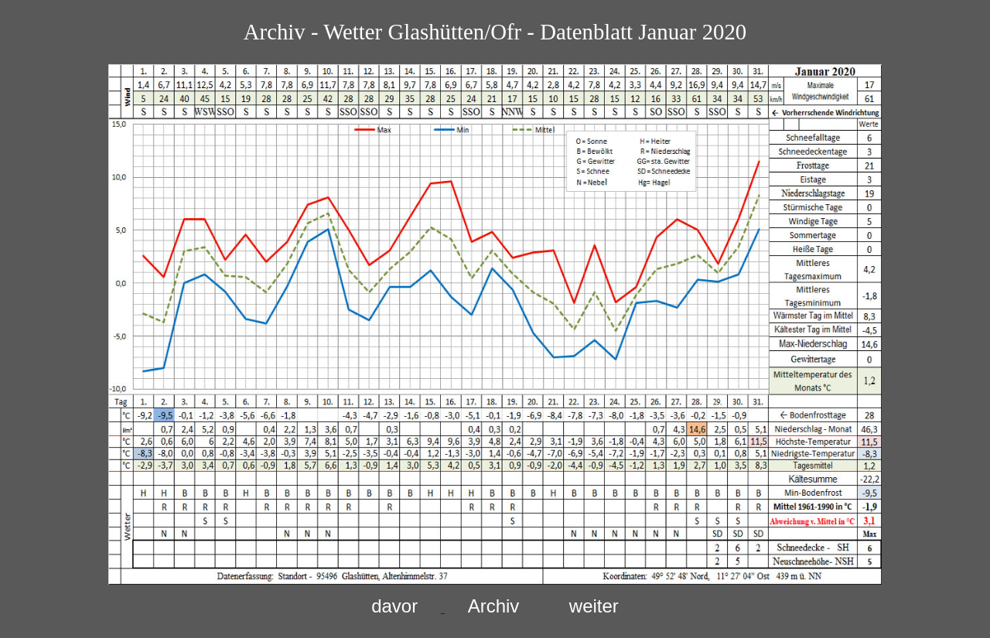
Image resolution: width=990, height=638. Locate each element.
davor (394, 605)
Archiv (494, 605)
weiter (594, 605)
